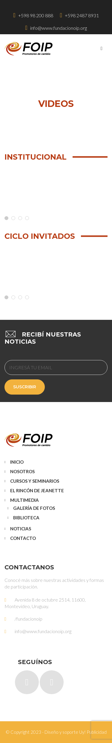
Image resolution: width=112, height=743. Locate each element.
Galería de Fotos (34, 508)
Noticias (20, 528)
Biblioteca (26, 517)
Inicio (17, 462)
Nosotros (22, 471)
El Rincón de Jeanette (37, 490)
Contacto (23, 538)
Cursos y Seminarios (34, 481)
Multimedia (24, 500)
